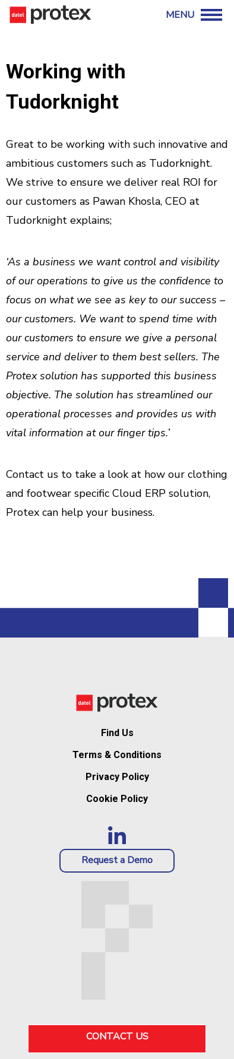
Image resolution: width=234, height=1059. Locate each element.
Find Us (117, 732)
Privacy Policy (117, 776)
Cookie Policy (117, 798)
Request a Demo (117, 860)
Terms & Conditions (117, 754)
